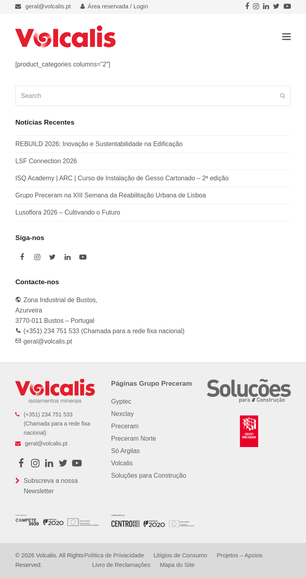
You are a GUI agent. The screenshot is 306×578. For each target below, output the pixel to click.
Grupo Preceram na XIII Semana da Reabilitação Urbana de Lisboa (110, 195)
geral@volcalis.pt (48, 6)
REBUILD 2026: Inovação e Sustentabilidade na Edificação (98, 144)
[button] (286, 36)
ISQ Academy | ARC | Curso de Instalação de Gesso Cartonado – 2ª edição (121, 178)
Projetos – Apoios (240, 555)
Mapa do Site (177, 565)
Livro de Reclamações (121, 565)
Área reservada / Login (114, 6)
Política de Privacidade (114, 555)
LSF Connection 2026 (46, 161)
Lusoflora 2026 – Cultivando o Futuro (67, 212)
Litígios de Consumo (180, 555)
